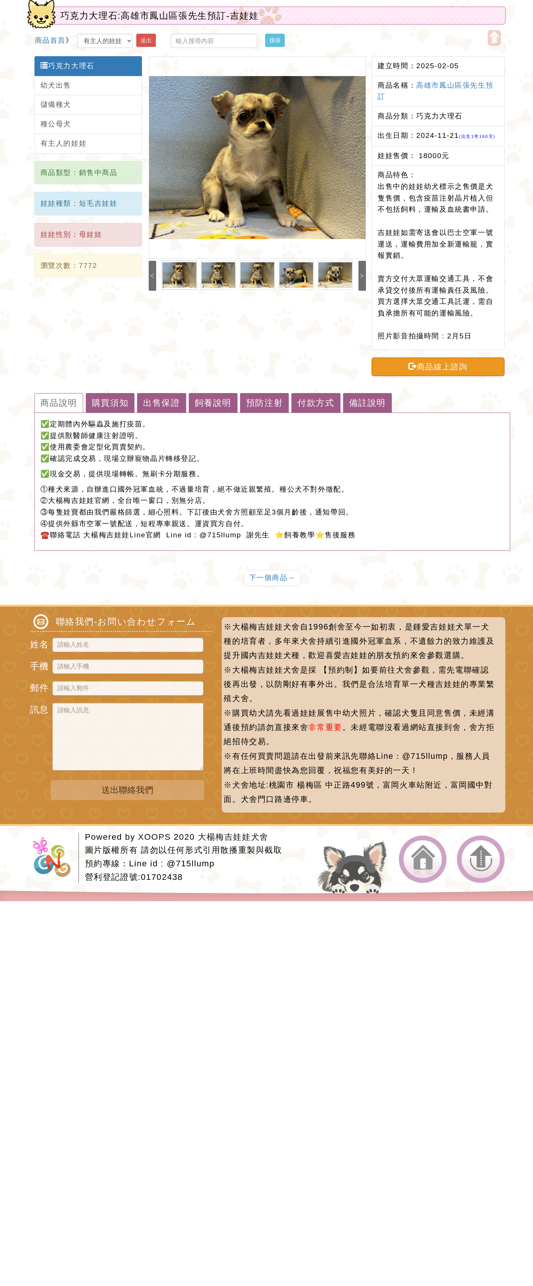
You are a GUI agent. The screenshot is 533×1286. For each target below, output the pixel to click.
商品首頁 (50, 40)
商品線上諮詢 (437, 366)
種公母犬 (55, 124)
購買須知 (110, 403)
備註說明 (367, 403)
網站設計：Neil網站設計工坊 (55, 858)
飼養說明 (213, 403)
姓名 (38, 643)
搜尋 (275, 40)
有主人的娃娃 (63, 143)
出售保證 (161, 403)
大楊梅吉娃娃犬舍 (233, 837)
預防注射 (264, 403)
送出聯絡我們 (127, 790)
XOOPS (154, 837)
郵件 (38, 686)
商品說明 (58, 403)
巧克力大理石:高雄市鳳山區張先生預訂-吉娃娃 (159, 15)
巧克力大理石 (67, 65)
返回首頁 (423, 859)
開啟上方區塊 (494, 38)
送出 (146, 40)
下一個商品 (272, 578)
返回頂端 (481, 859)
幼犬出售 (55, 85)
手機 (38, 665)
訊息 (38, 708)
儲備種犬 (55, 104)
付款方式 (315, 403)
